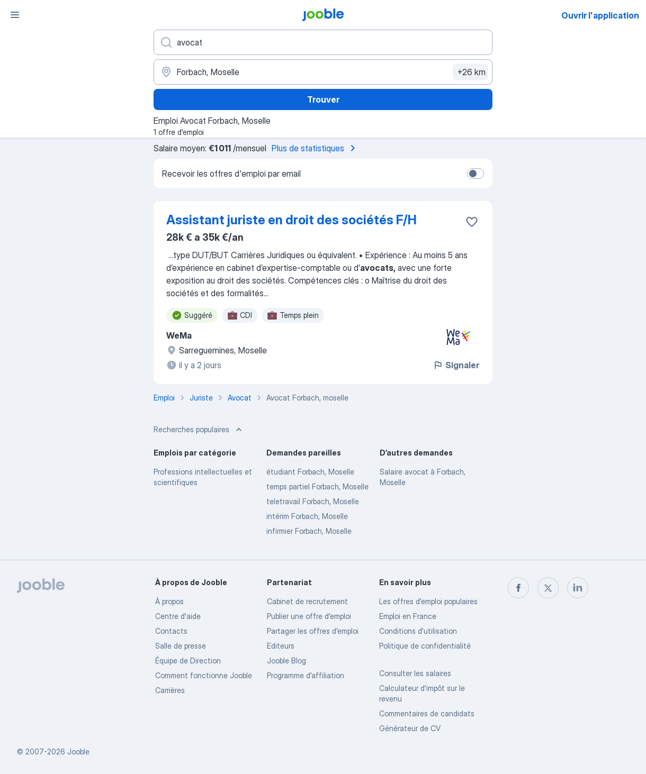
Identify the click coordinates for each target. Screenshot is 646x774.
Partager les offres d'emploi (312, 630)
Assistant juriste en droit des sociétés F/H (291, 219)
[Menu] (14, 14)
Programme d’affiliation (305, 675)
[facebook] (518, 587)
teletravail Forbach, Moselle (312, 501)
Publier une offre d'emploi (309, 616)
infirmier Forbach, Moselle (309, 530)
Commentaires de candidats (426, 713)
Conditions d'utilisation (418, 630)
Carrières (170, 690)
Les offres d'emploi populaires (428, 601)
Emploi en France (407, 616)
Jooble (78, 751)
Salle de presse (180, 645)
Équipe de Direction (188, 660)
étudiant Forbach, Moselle (310, 471)
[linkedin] (577, 587)
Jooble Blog (286, 660)
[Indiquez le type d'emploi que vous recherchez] (323, 42)
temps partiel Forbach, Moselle (317, 486)
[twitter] (548, 587)
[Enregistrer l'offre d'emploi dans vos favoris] (472, 222)
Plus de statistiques (315, 148)
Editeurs (280, 645)
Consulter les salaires (415, 673)
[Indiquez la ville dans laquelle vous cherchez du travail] (323, 72)
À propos (169, 601)
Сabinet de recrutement (307, 601)
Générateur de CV (410, 728)
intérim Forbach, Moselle (307, 516)
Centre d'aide (178, 616)
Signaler (456, 365)
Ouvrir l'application (600, 15)
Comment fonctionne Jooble (203, 675)
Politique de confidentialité (425, 645)
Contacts (171, 630)
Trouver (323, 99)
